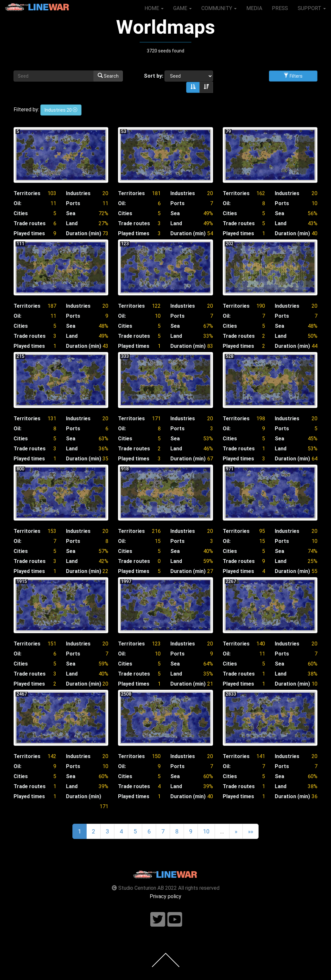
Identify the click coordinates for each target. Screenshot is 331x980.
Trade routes (30, 223)
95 (262, 531)
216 (156, 531)
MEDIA (254, 8)
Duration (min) (83, 233)
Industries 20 (61, 110)
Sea (70, 213)
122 (156, 306)
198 (260, 418)
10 (314, 203)
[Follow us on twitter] (157, 920)
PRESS (280, 8)
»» (250, 831)
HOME (154, 8)
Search (108, 76)
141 (260, 756)
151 (52, 644)
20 (105, 193)
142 (52, 756)
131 (52, 418)
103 (52, 193)
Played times (29, 233)
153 (52, 531)
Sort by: (153, 76)
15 (158, 541)
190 (260, 306)
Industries (78, 193)
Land (72, 223)
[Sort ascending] (193, 87)
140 (260, 644)
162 (260, 193)
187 (52, 306)
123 (156, 644)
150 (156, 756)
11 (53, 203)
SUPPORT (312, 8)
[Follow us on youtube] (175, 920)
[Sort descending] (206, 87)
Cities (21, 213)
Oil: (17, 203)
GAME (182, 8)
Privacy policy (165, 896)
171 (156, 418)
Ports (73, 203)
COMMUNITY (219, 8)
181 (156, 193)
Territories (27, 193)
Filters (293, 76)
